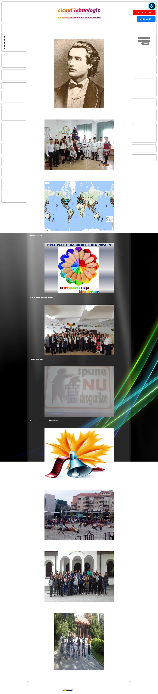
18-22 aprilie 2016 (139, 118)
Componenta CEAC (10, 125)
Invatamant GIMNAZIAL (11, 108)
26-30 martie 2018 (140, 115)
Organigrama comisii (10, 76)
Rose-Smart (7, 163)
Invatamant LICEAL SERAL (12, 112)
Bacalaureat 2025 (139, 69)
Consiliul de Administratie (11, 171)
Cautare (7, 40)
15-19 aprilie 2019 (139, 113)
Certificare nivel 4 (139, 66)
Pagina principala (9, 27)
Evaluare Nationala (140, 70)
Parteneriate (8, 161)
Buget (6, 94)
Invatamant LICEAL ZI (11, 109)
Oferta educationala (10, 56)
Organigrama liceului (10, 77)
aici (149, 53)
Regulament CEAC (10, 127)
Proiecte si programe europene (13, 160)
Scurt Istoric (8, 42)
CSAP (6, 196)
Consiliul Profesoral (10, 173)
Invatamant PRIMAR (10, 106)
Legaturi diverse (10, 46)
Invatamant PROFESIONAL (12, 111)
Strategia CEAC (9, 128)
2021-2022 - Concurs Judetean (143, 131)
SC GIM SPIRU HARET (141, 158)
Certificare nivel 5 (139, 67)
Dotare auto (138, 102)
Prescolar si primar (10, 187)
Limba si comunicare (10, 181)
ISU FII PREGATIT (46, 27)
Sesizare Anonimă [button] (144, 13)
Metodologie (8, 151)
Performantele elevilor (10, 59)
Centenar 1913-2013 (140, 148)
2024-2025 (137, 81)
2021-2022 (137, 86)
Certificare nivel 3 (139, 64)
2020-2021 (137, 87)
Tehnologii (7, 186)
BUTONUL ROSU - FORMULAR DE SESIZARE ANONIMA (72, 27)
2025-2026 (137, 80)
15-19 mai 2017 (139, 116)
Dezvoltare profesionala (11, 149)
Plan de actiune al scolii (11, 73)
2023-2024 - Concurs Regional (143, 128)
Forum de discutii (10, 37)
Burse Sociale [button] (146, 19)
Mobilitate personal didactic (12, 86)
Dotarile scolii (8, 61)
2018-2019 (137, 90)
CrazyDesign (99, 690)
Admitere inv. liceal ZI (140, 61)
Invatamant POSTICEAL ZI (12, 114)
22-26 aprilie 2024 (139, 112)
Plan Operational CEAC (11, 131)
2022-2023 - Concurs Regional (143, 130)
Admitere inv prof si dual (141, 63)
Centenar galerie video (141, 149)
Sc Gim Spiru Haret (11, 45)
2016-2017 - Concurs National (143, 136)
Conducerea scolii (32, 27)
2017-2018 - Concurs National (143, 134)
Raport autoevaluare (10, 130)
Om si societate (9, 184)
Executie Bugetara (9, 96)
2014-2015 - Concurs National (143, 139)
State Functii (8, 97)
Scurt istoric (7, 64)
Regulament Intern (9, 136)
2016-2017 (137, 93)
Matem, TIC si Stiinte (10, 183)
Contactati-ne (21, 27)
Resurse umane (9, 62)
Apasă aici (138, 48)
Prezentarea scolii (9, 58)
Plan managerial (9, 74)
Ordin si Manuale (9, 137)
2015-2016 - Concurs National (143, 137)
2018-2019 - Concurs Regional (143, 133)
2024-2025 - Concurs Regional (143, 127)
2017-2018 (137, 92)
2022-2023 (137, 84)
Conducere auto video (141, 103)
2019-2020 (137, 89)
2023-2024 (137, 83)
